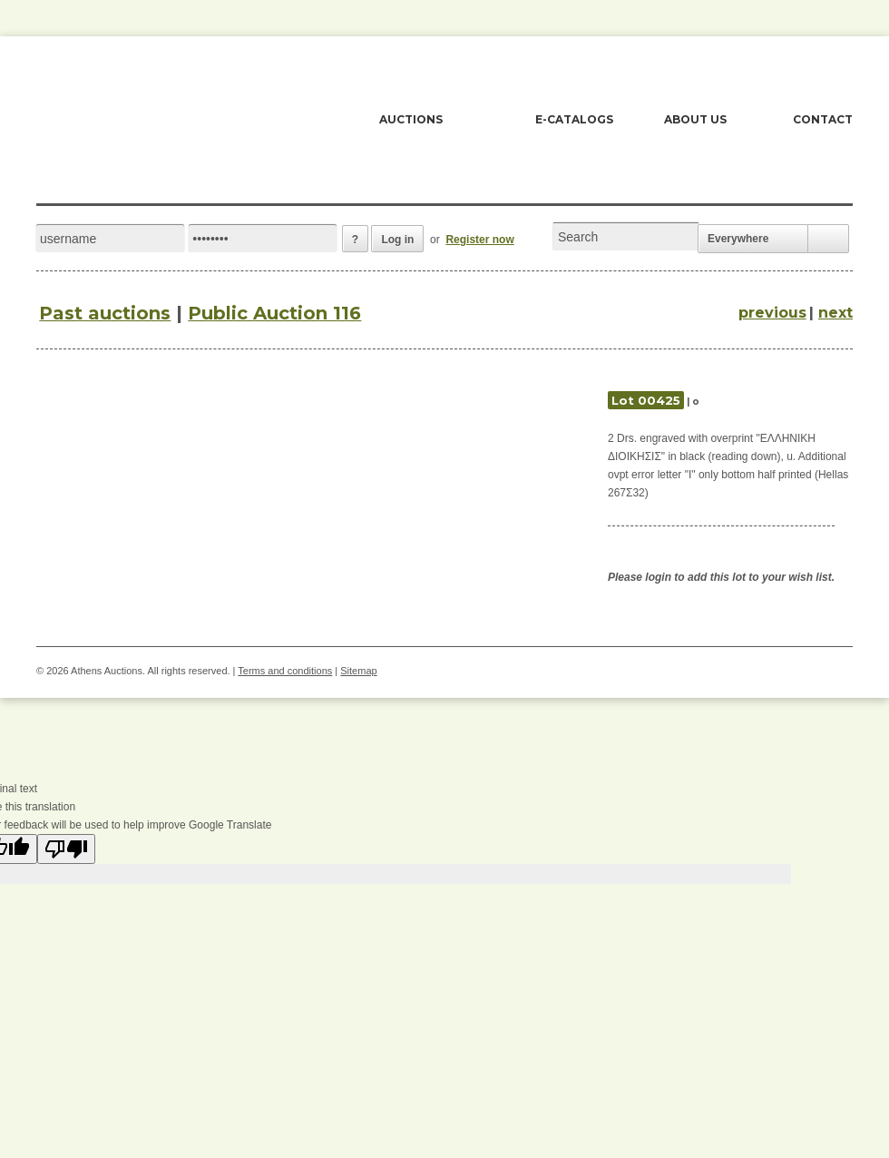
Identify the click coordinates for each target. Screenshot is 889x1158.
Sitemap (358, 670)
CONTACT (823, 119)
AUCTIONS (411, 119)
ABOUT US (695, 119)
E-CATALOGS (574, 119)
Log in (397, 239)
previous (772, 312)
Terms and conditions (285, 670)
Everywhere (738, 238)
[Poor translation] (66, 849)
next (835, 312)
